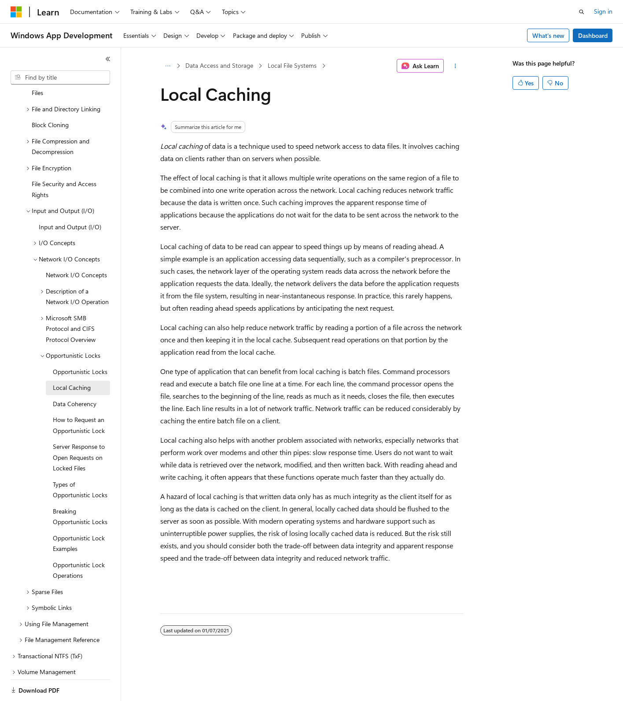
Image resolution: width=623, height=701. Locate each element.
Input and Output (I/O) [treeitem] (70, 196)
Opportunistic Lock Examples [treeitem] (79, 513)
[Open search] (581, 12)
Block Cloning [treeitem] (50, 94)
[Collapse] (108, 59)
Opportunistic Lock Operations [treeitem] (79, 540)
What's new (548, 35)
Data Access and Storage (219, 65)
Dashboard (593, 35)
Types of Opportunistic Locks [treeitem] (80, 459)
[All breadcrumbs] (168, 66)
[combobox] (60, 77)
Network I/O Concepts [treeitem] (76, 244)
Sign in (603, 11)
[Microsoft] (16, 12)
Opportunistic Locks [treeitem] (80, 341)
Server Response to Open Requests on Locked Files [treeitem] (79, 427)
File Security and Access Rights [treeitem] (64, 159)
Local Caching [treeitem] (72, 357)
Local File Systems (292, 65)
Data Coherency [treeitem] (74, 373)
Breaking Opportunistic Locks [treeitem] (80, 486)
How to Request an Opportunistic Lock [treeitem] (79, 394)
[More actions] (455, 66)
